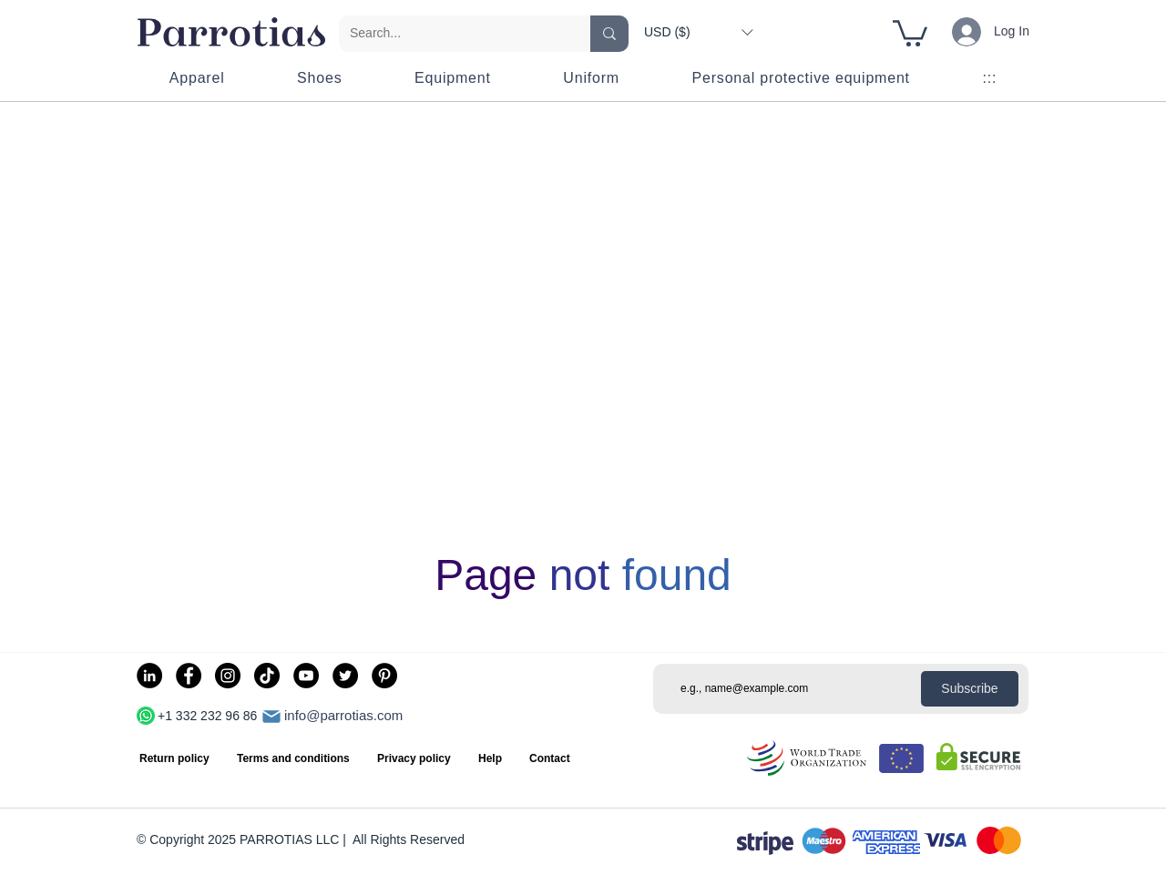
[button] (698, 32)
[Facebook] (188, 675)
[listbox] (698, 32)
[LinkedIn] (149, 675)
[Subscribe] (969, 689)
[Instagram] (227, 675)
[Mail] (271, 716)
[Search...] (451, 33)
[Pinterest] (384, 675)
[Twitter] (345, 675)
